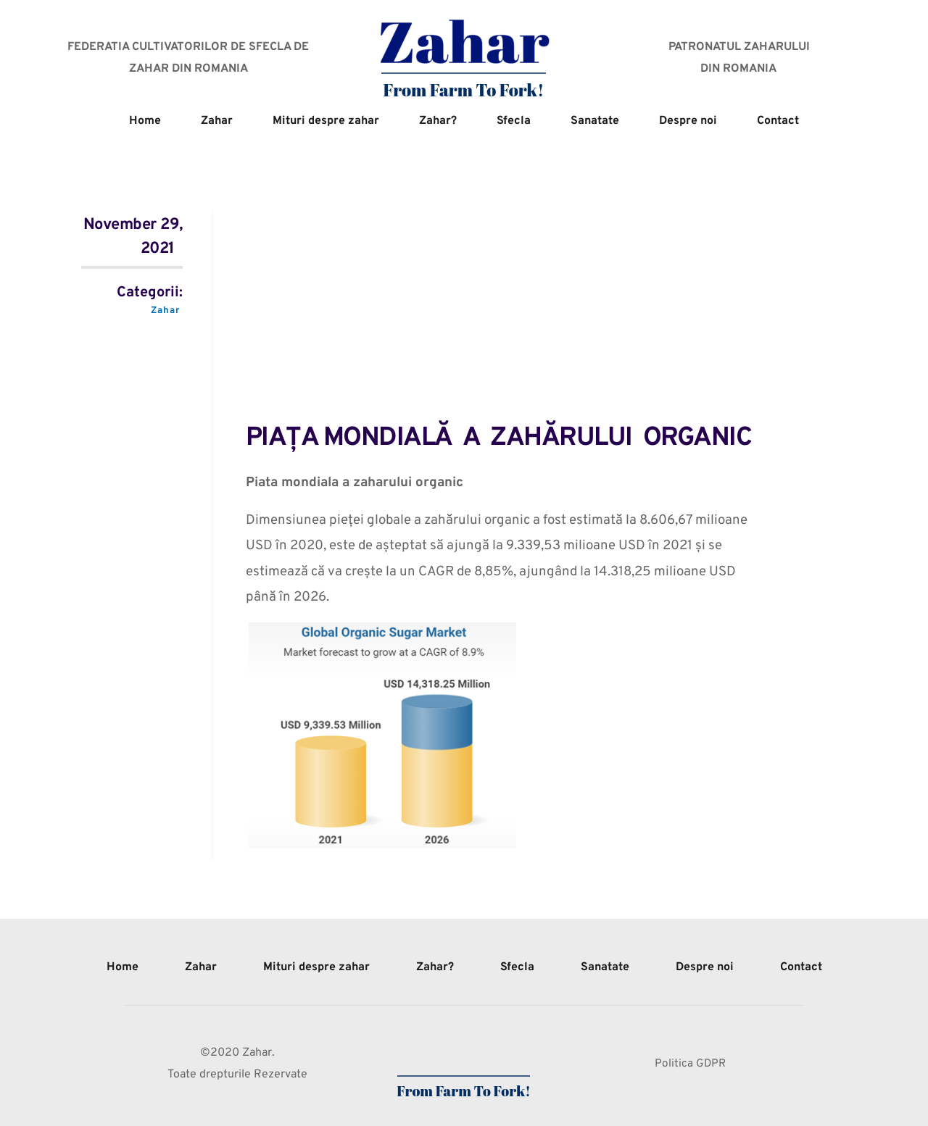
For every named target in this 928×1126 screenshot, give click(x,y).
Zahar (165, 311)
